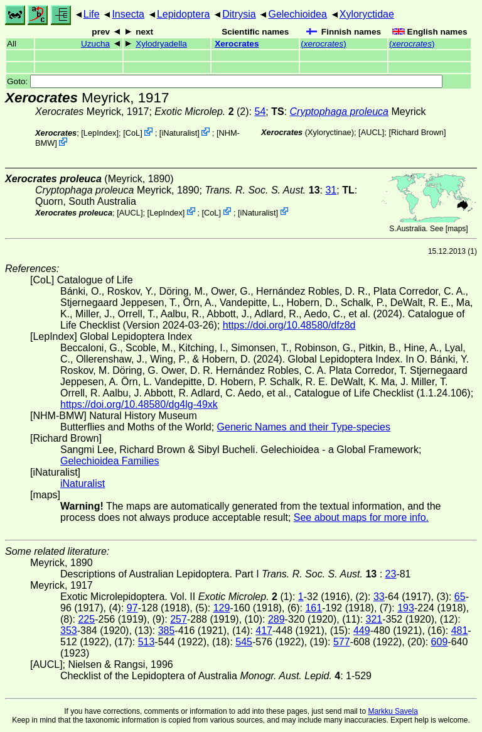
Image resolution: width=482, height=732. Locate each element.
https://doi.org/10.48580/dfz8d (289, 325)
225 (86, 619)
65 (460, 596)
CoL (133, 133)
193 (405, 608)
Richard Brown (417, 132)
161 (313, 608)
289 (276, 619)
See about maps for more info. (361, 517)
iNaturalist (179, 133)
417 (263, 630)
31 (330, 190)
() (323, 43)
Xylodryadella (161, 43)
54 (259, 111)
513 (146, 641)
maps (456, 228)
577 (341, 641)
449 (361, 630)
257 (178, 619)
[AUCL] (371, 132)
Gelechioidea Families (109, 461)
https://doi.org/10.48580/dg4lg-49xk (139, 404)
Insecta (128, 14)
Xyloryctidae (367, 14)
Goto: (224, 81)
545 (243, 641)
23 (391, 574)
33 (379, 596)
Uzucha (95, 43)
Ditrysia (238, 14)
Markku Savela (392, 711)
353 (68, 630)
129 (221, 608)
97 (132, 608)
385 (166, 630)
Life (91, 14)
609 (439, 641)
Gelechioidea (297, 14)
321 (374, 619)
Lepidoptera (183, 14)
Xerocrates (237, 43)
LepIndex (100, 133)
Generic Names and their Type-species (303, 427)
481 (459, 630)
